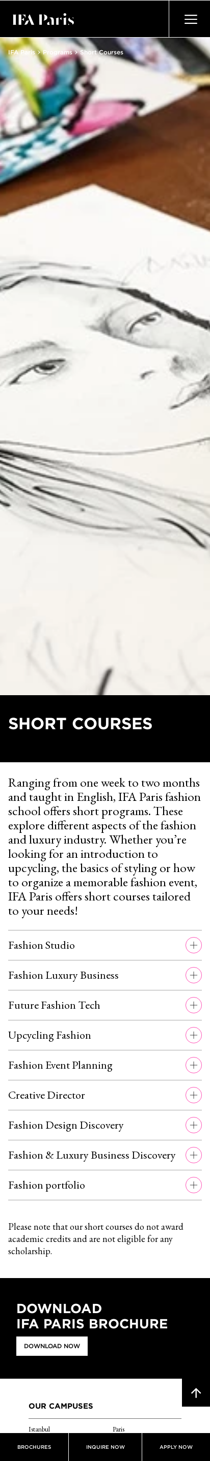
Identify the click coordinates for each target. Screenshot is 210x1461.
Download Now (52, 1346)
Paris (118, 1429)
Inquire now (105, 1447)
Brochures (34, 1447)
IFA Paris (21, 52)
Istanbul (39, 1429)
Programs (57, 52)
